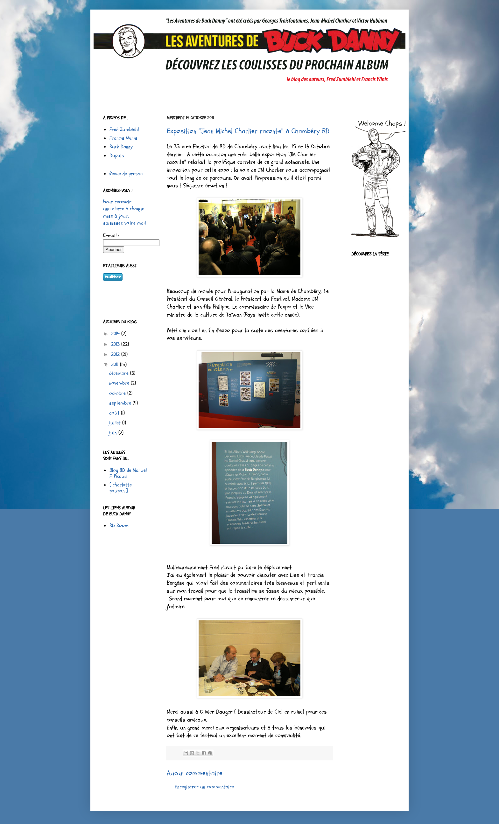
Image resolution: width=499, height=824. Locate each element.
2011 (115, 364)
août (115, 412)
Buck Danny (121, 146)
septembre (121, 403)
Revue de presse (126, 173)
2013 (116, 344)
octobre (118, 393)
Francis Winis (123, 138)
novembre (120, 383)
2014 (116, 333)
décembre (119, 373)
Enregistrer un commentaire (204, 786)
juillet (115, 422)
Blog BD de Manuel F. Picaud (128, 473)
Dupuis (116, 155)
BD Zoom (119, 525)
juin (113, 432)
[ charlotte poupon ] (120, 487)
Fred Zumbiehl (124, 129)
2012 (116, 354)
